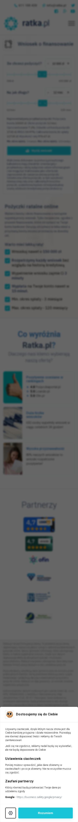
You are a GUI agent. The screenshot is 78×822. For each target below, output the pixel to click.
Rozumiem (45, 813)
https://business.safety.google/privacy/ (39, 797)
